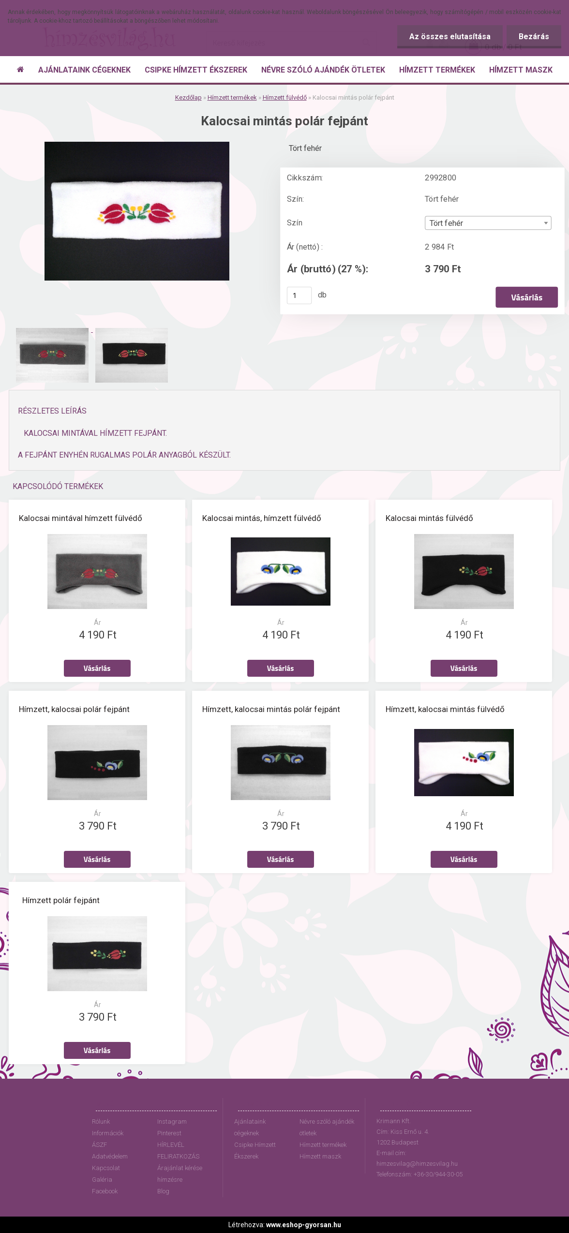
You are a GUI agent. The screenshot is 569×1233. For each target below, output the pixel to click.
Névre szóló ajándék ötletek (326, 1127)
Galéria (102, 1179)
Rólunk (101, 1121)
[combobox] (488, 223)
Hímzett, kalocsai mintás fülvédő (445, 709)
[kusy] (299, 295)
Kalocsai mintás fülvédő (429, 518)
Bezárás (534, 36)
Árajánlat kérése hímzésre (179, 1173)
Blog (163, 1191)
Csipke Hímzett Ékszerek (255, 1150)
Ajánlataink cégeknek (250, 1127)
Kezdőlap (188, 97)
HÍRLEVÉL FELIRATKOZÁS (178, 1150)
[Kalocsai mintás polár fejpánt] (137, 145)
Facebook (105, 1191)
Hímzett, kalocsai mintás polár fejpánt (271, 709)
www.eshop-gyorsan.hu (303, 1225)
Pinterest (169, 1133)
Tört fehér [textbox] (447, 223)
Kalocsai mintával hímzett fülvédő (80, 518)
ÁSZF (99, 1144)
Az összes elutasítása (450, 36)
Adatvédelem (110, 1156)
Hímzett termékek (232, 97)
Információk (107, 1133)
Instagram (172, 1121)
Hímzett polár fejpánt (61, 900)
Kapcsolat (106, 1168)
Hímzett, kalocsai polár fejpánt (74, 709)
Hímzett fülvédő (285, 97)
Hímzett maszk (320, 1156)
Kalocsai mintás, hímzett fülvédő (261, 518)
